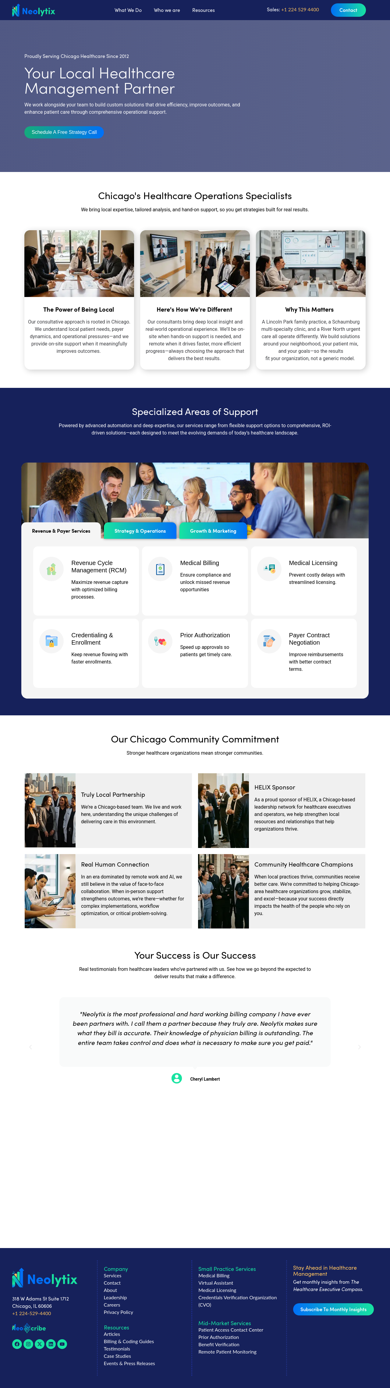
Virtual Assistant (215, 1283)
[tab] (61, 530)
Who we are (167, 10)
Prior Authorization (205, 635)
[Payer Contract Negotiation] (269, 641)
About (110, 1290)
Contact (112, 1283)
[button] (64, 132)
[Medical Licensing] (269, 569)
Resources (203, 10)
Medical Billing (199, 563)
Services (113, 1275)
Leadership (115, 1297)
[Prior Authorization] (160, 641)
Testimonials (117, 1348)
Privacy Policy (118, 1312)
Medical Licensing (313, 563)
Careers (112, 1305)
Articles (112, 1334)
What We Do (128, 10)
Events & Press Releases (129, 1363)
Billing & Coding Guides (129, 1341)
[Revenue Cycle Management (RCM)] (51, 569)
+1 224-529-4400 (31, 1313)
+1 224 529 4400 (299, 9)
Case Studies (117, 1356)
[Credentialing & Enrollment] (51, 641)
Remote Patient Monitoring (227, 1351)
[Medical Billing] (160, 569)
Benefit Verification (218, 1344)
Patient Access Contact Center (230, 1330)
